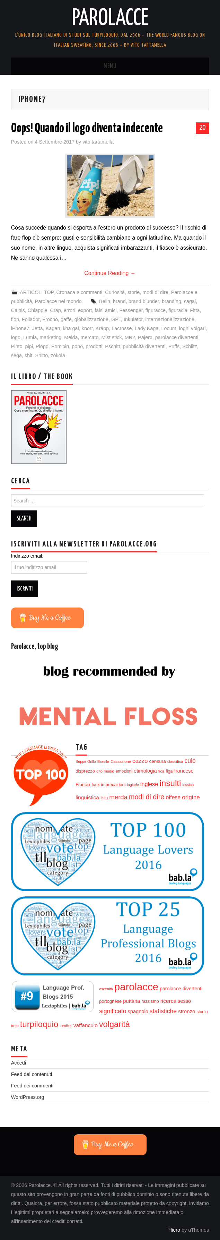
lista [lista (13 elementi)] (104, 797)
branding (171, 301)
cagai (190, 301)
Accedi (18, 1063)
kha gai (71, 328)
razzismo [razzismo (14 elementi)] (150, 1001)
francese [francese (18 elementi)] (184, 771)
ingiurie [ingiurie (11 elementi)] (133, 785)
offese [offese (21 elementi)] (173, 797)
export (85, 310)
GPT (116, 319)
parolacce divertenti (177, 337)
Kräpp (102, 328)
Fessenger (131, 310)
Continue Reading (110, 273)
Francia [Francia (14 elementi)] (83, 784)
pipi (29, 346)
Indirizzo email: (27, 556)
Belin (104, 301)
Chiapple (37, 310)
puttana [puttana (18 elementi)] (131, 1001)
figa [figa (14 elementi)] (169, 771)
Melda (71, 337)
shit (28, 355)
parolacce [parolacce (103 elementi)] (136, 986)
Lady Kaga (147, 328)
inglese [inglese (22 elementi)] (149, 784)
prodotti (94, 346)
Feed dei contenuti (31, 1074)
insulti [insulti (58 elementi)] (170, 783)
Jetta (37, 328)
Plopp (42, 346)
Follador (30, 319)
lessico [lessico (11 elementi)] (188, 785)
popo (77, 346)
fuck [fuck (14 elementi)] (95, 784)
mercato (90, 337)
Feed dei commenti (32, 1085)
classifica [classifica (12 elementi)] (175, 761)
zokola (58, 355)
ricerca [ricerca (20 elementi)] (168, 1001)
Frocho (50, 319)
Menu (110, 66)
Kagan (53, 328)
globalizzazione (91, 319)
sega (16, 355)
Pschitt (112, 346)
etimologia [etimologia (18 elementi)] (145, 771)
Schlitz (189, 346)
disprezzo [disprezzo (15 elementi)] (85, 771)
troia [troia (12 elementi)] (15, 1026)
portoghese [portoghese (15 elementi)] (110, 1001)
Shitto (41, 355)
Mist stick (112, 337)
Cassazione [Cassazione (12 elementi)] (121, 761)
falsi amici (105, 310)
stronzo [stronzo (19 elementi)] (186, 1011)
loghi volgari (192, 328)
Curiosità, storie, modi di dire (136, 292)
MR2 (130, 337)
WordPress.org (27, 1097)
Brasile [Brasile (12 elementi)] (103, 761)
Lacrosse (122, 328)
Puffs (174, 346)
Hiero (174, 1230)
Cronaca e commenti (79, 292)
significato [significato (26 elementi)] (112, 1011)
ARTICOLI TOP (36, 292)
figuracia (177, 310)
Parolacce (110, 19)
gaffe (66, 319)
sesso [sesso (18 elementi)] (184, 1001)
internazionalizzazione (170, 319)
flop (15, 319)
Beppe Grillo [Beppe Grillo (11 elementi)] (86, 761)
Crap (55, 310)
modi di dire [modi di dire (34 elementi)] (146, 797)
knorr (87, 328)
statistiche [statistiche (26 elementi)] (163, 1011)
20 (202, 127)
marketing (50, 337)
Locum (168, 328)
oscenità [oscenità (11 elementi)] (106, 989)
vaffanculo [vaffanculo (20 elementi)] (85, 1025)
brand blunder (144, 301)
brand (119, 301)
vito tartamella (98, 142)
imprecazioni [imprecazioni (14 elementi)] (113, 784)
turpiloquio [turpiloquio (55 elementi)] (39, 1024)
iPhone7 (20, 328)
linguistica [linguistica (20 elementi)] (87, 797)
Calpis (18, 310)
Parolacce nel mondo (58, 301)
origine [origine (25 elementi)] (191, 797)
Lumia (30, 337)
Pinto (17, 346)
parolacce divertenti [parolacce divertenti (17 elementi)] (181, 988)
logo (15, 337)
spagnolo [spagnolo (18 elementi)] (137, 1011)
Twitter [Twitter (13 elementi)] (66, 1025)
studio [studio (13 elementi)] (202, 1011)
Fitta (195, 310)
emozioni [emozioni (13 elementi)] (124, 771)
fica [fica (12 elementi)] (161, 771)
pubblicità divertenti (144, 346)
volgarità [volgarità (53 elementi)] (114, 1024)
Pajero (145, 337)
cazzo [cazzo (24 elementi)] (140, 761)
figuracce (156, 310)
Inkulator (133, 319)
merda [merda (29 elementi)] (118, 797)
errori (70, 310)
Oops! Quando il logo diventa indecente (87, 128)
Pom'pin (60, 346)
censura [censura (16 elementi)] (157, 761)
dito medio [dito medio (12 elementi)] (105, 771)
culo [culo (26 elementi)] (190, 760)
